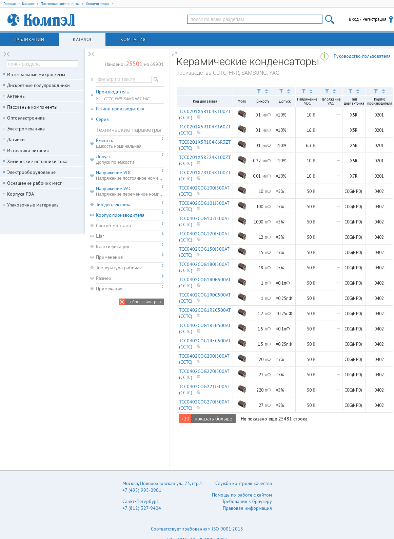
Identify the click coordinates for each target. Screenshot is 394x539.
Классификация (112, 247)
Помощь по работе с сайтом (242, 495)
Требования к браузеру (247, 501)
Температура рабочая (119, 268)
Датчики (16, 140)
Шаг (100, 236)
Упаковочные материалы (33, 205)
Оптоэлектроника (26, 118)
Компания (132, 39)
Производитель (112, 92)
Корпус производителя (120, 215)
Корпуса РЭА (20, 194)
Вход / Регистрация (367, 19)
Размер (103, 278)
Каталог (82, 39)
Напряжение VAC (130, 191)
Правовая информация (247, 508)
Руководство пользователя (362, 56)
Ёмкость (130, 143)
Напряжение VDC (130, 175)
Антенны (16, 96)
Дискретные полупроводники (38, 85)
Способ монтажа (113, 225)
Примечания (109, 289)
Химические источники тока (37, 161)
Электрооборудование (31, 172)
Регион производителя (120, 109)
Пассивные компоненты (32, 107)
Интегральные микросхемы (36, 74)
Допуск (130, 159)
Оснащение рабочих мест (34, 183)
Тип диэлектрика (114, 204)
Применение (109, 257)
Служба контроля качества (243, 483)
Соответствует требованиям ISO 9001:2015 (197, 529)
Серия (102, 119)
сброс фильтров (145, 302)
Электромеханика (26, 129)
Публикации (29, 39)
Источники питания (28, 150)
